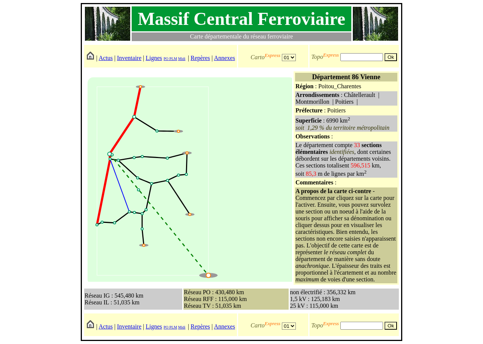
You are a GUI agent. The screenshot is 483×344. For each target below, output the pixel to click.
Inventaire (129, 58)
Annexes (224, 58)
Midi (181, 59)
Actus (105, 58)
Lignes (154, 58)
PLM (172, 59)
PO (166, 59)
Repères (200, 58)
